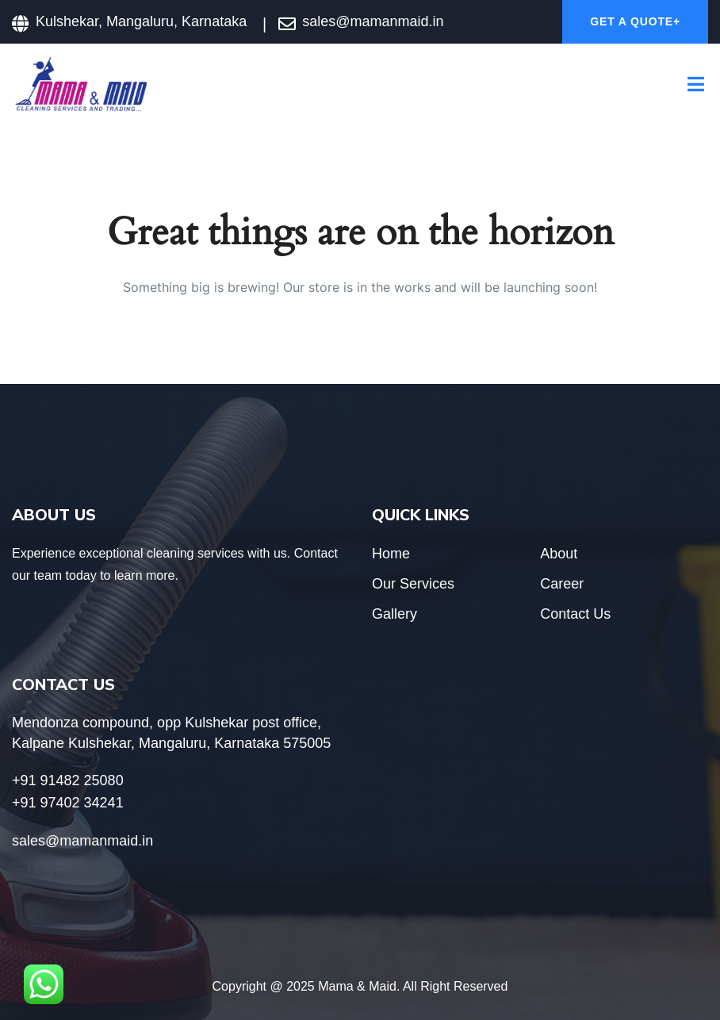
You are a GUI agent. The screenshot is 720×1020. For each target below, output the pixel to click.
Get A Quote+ (635, 21)
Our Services (413, 584)
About (558, 554)
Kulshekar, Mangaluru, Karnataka (141, 21)
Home (391, 554)
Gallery (394, 614)
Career (562, 584)
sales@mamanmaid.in (372, 21)
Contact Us (575, 614)
